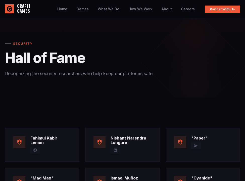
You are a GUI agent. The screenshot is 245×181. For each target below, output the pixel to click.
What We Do (108, 9)
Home (62, 9)
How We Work (140, 9)
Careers (188, 9)
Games (82, 9)
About (167, 9)
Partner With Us (222, 9)
